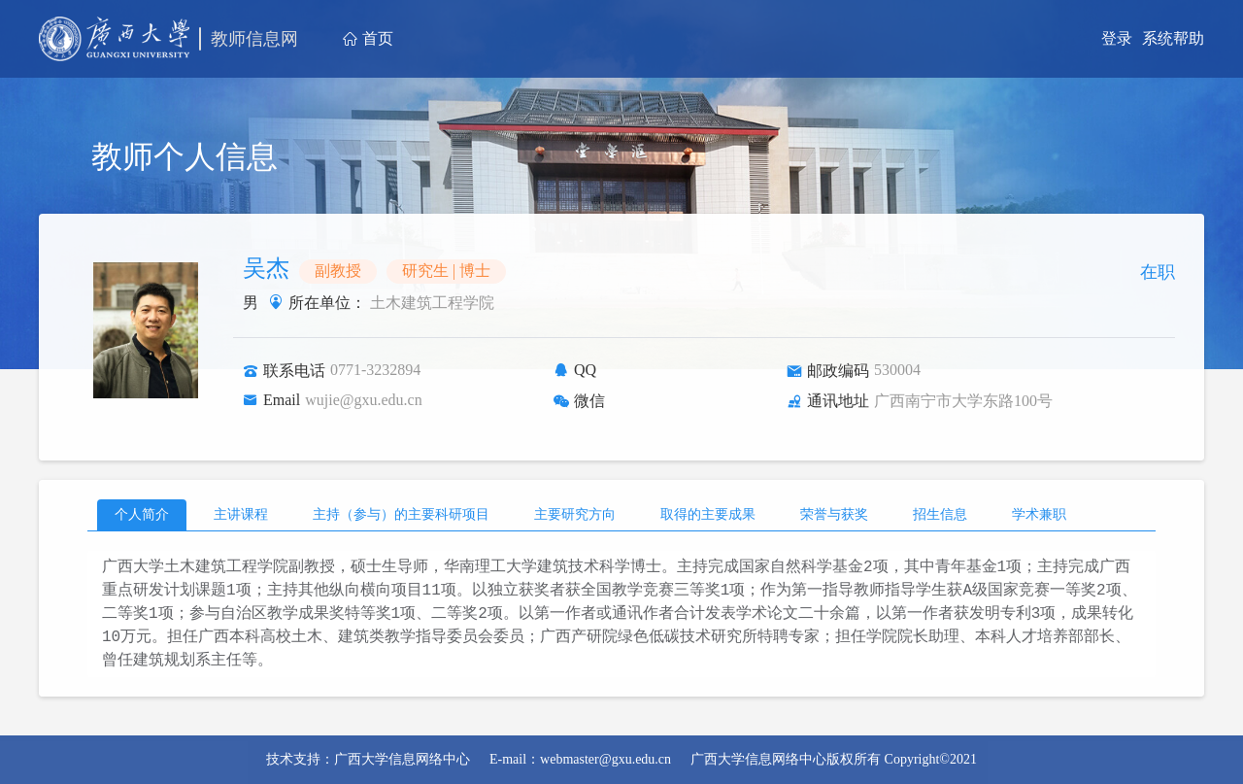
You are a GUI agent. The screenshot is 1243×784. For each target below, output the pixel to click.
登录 (1116, 38)
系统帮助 (1173, 38)
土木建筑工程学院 (430, 302)
